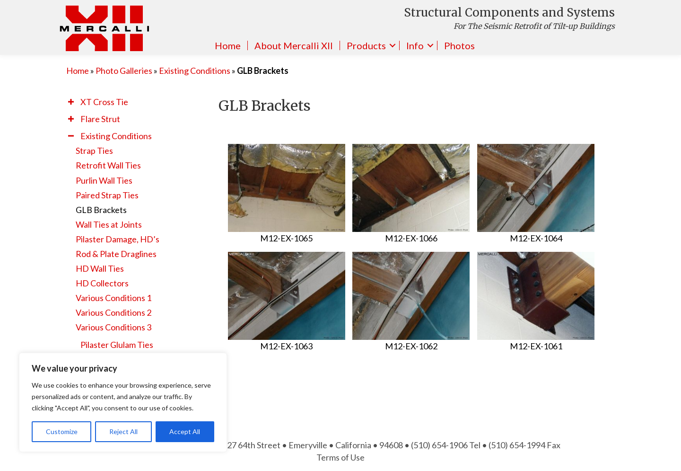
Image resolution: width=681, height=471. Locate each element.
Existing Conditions (194, 70)
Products (366, 45)
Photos (459, 45)
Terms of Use (340, 457)
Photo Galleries (124, 70)
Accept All (184, 431)
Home (228, 45)
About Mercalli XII (293, 45)
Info (415, 45)
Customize (62, 431)
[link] (138, 102)
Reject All (123, 431)
